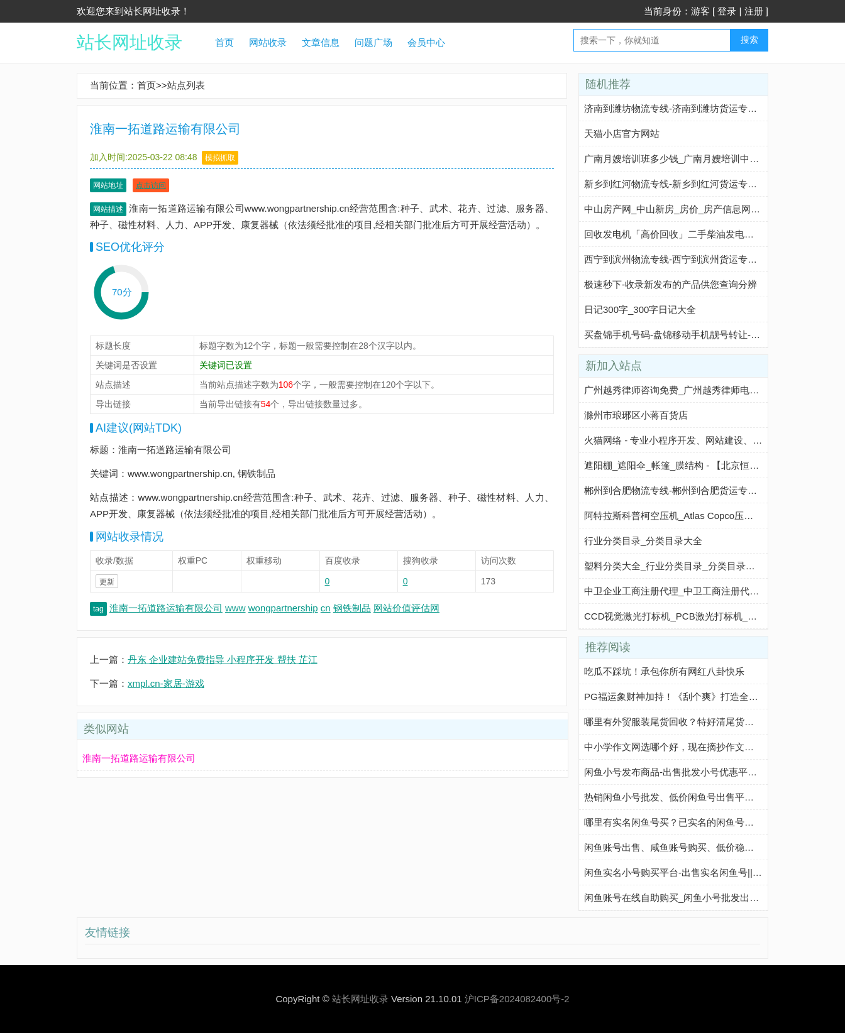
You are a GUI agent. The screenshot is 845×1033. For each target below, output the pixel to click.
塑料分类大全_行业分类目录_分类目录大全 (674, 565)
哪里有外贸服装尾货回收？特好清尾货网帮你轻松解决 (697, 721)
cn (326, 608)
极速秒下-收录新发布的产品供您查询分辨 (670, 284)
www (235, 608)
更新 (106, 581)
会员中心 (426, 42)
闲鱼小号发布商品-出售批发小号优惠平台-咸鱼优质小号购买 (710, 772)
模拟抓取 (220, 157)
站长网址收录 (129, 42)
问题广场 (373, 42)
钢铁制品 (352, 608)
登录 (726, 11)
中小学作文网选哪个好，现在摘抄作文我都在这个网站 (697, 746)
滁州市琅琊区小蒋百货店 (636, 415)
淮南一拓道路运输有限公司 (166, 608)
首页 (224, 42)
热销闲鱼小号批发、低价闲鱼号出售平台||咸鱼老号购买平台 (709, 797)
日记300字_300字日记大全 (640, 309)
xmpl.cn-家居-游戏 (166, 683)
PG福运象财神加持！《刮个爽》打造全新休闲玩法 (690, 696)
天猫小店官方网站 (622, 133)
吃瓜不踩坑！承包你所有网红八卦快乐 (664, 671)
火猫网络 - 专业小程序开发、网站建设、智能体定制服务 (701, 440)
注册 (753, 11)
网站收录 (268, 42)
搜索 (749, 40)
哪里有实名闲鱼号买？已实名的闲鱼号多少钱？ (683, 822)
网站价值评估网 (406, 608)
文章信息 (321, 42)
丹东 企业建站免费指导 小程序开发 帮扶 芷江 (223, 659)
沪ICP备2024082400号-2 (517, 998)
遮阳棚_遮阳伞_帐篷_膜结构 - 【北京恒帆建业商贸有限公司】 (714, 465)
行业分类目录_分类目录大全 (643, 540)
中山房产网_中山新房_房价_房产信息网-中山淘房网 (692, 209)
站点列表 (186, 85)
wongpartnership (283, 608)
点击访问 (151, 185)
